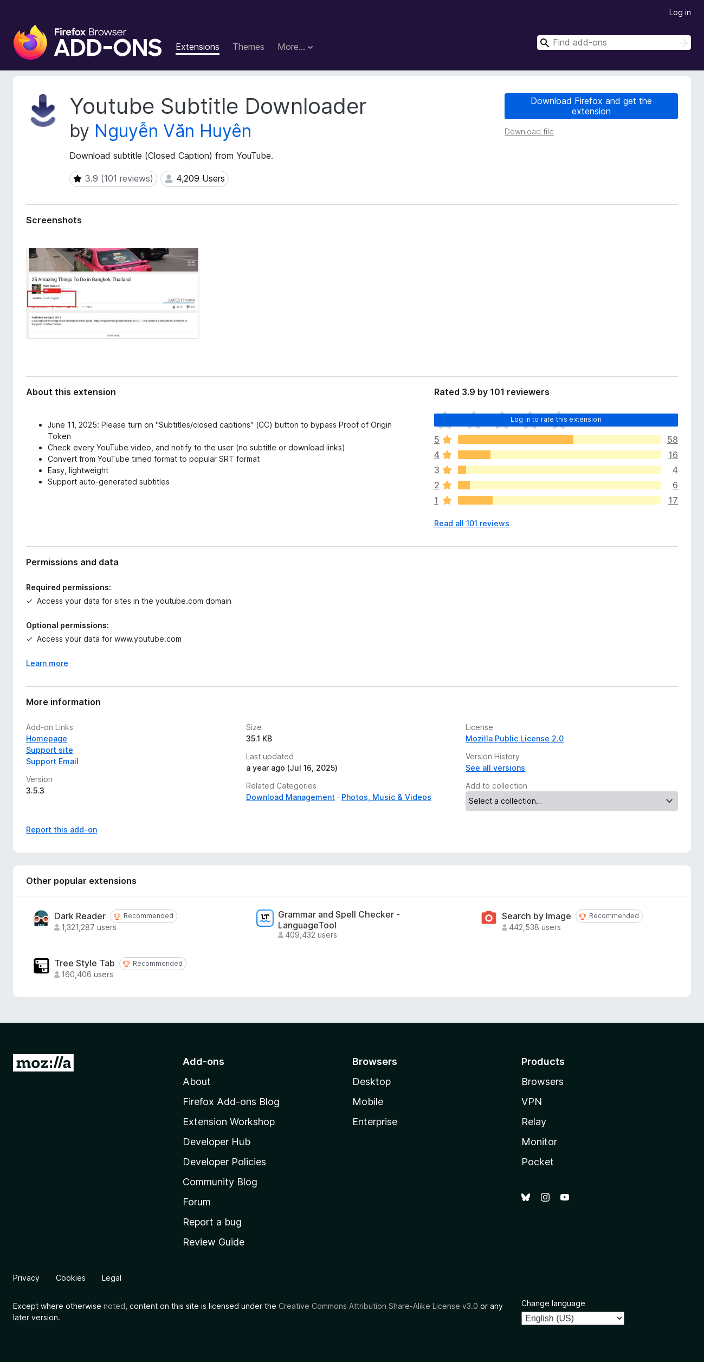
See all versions (495, 767)
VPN (531, 1101)
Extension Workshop (229, 1121)
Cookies (71, 1277)
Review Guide (213, 1242)
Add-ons (203, 1061)
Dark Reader (80, 916)
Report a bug (212, 1222)
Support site (49, 749)
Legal (111, 1277)
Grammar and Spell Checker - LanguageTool (339, 919)
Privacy (26, 1277)
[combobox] (614, 42)
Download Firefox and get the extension (591, 106)
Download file (529, 131)
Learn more (47, 663)
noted (114, 1306)
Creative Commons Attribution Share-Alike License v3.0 (378, 1306)
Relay (533, 1121)
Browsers (542, 1081)
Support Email (52, 761)
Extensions (197, 46)
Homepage (46, 738)
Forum (197, 1202)
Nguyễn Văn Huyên (172, 130)
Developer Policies (224, 1161)
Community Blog (220, 1181)
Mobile (367, 1101)
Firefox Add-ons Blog (231, 1101)
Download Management (290, 797)
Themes (248, 46)
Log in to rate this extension (556, 419)
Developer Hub (216, 1141)
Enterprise (374, 1121)
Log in (680, 12)
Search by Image (536, 916)
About (197, 1081)
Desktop (371, 1081)
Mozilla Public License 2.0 (515, 738)
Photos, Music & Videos (386, 797)
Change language (553, 1303)
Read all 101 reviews (471, 523)
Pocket (537, 1161)
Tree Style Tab (84, 963)
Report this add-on (61, 829)
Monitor (539, 1141)
